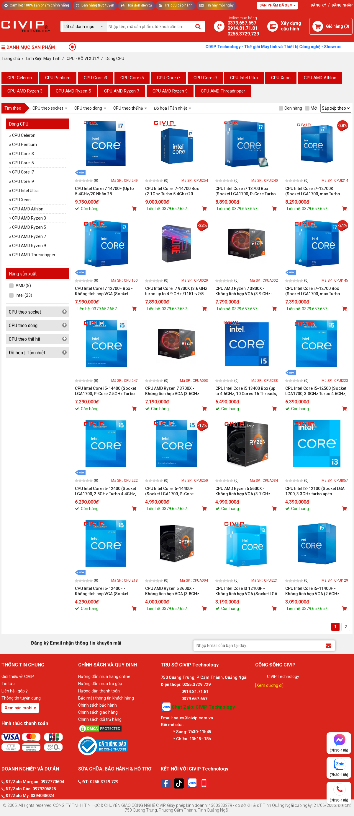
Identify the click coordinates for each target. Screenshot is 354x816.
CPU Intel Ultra (244, 77)
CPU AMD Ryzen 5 (73, 91)
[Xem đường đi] (269, 685)
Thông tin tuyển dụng (21, 698)
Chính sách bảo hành (97, 705)
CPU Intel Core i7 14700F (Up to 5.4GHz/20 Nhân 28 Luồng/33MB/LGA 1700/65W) (104, 191)
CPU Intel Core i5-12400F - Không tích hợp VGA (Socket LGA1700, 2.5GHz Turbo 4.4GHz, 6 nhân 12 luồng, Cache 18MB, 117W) (105, 591)
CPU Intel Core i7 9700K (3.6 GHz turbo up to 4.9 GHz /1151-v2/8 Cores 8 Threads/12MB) (176, 291)
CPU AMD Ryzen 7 (121, 91)
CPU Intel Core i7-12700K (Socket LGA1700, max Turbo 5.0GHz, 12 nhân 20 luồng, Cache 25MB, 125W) (316, 191)
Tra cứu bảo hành (176, 5)
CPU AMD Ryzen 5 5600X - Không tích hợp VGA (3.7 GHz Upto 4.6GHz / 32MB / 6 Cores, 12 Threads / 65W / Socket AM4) (245, 491)
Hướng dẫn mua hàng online (104, 676)
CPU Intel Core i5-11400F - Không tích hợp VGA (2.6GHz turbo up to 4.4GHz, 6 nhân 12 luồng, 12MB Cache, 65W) (313, 591)
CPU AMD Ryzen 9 (170, 91)
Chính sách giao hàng (98, 712)
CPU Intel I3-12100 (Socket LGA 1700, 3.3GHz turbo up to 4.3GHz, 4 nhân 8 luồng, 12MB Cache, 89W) (315, 491)
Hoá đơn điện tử (136, 5)
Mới (311, 108)
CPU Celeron (19, 77)
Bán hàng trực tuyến (95, 5)
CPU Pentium (58, 77)
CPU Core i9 (205, 77)
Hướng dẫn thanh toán (99, 691)
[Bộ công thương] (118, 745)
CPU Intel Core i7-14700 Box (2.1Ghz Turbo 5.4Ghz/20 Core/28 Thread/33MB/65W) (172, 191)
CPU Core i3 (95, 77)
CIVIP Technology (283, 676)
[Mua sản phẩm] (135, 208)
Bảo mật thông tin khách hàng (106, 698)
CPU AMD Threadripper (223, 91)
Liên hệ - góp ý (14, 691)
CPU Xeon (281, 77)
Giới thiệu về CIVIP (17, 676)
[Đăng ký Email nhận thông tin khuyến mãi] (328, 645)
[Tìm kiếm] (198, 26)
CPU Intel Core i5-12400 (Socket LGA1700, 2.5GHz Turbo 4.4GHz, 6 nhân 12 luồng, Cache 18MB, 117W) (105, 491)
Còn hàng (290, 108)
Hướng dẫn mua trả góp (100, 683)
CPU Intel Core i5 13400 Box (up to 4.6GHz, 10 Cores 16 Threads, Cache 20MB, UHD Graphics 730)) (246, 391)
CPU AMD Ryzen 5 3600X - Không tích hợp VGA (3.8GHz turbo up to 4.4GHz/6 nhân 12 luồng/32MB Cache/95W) (173, 591)
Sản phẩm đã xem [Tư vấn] (277, 5)
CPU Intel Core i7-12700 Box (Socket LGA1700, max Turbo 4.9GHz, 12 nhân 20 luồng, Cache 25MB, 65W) (316, 291)
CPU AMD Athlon (320, 77)
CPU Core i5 (132, 77)
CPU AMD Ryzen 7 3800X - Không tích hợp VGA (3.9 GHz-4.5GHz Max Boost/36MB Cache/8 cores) (243, 291)
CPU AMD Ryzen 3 (24, 91)
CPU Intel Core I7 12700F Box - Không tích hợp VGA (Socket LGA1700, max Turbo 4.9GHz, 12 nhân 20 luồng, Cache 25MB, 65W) (105, 291)
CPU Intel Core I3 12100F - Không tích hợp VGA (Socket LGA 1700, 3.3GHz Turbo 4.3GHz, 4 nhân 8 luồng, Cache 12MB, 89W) (246, 591)
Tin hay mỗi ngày (216, 5)
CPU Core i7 (168, 77)
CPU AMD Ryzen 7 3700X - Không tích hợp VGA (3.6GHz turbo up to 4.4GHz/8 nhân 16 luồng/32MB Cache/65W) (173, 391)
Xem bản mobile (20, 707)
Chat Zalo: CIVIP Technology (198, 707)
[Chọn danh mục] (85, 26)
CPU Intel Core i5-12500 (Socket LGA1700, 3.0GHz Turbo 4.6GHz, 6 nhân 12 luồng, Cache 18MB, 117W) (315, 391)
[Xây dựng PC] (272, 26)
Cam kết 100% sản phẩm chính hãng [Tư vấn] (36, 5)
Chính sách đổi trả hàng (100, 719)
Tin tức (7, 683)
